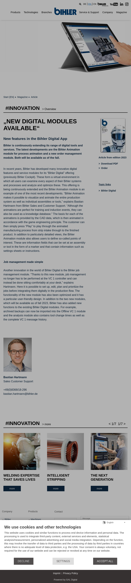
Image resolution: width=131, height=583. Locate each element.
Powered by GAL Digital (65, 579)
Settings (63, 561)
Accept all (105, 561)
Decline (23, 561)
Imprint (56, 573)
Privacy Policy (70, 573)
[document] (65, 541)
